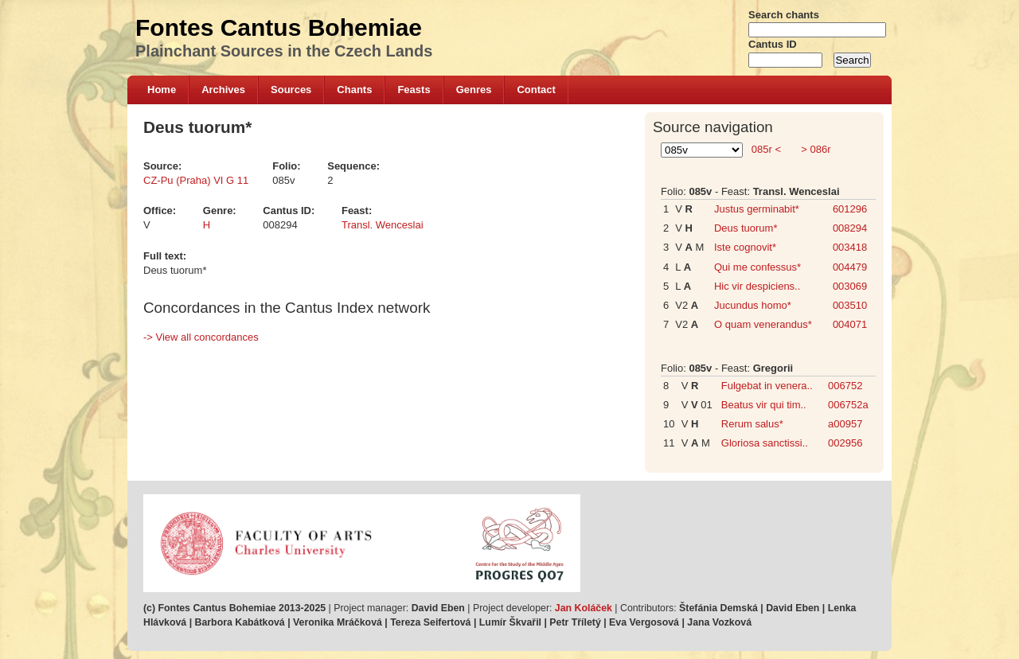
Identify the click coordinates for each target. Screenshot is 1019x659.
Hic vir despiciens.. (757, 286)
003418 (850, 247)
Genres (474, 90)
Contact (536, 90)
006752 (845, 386)
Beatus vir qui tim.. (763, 405)
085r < (765, 149)
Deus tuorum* (745, 228)
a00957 (845, 424)
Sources (291, 90)
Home (161, 90)
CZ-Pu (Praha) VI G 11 (195, 180)
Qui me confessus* (757, 267)
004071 (850, 324)
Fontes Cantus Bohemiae (278, 27)
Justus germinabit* (756, 209)
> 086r (814, 149)
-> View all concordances (201, 337)
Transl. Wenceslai (383, 225)
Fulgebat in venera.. (767, 386)
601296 (850, 209)
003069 (850, 286)
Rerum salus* (752, 424)
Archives (223, 90)
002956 (845, 443)
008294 (850, 228)
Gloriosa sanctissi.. (764, 443)
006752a (848, 405)
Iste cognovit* (745, 247)
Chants (354, 90)
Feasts (413, 90)
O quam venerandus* (763, 324)
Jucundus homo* (752, 305)
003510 (850, 305)
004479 (850, 267)
